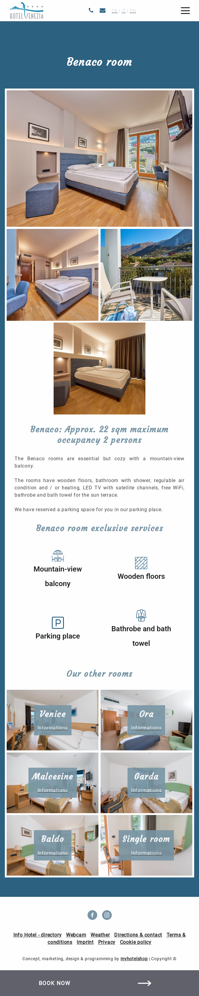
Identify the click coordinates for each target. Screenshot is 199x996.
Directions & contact (138, 935)
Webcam (76, 935)
